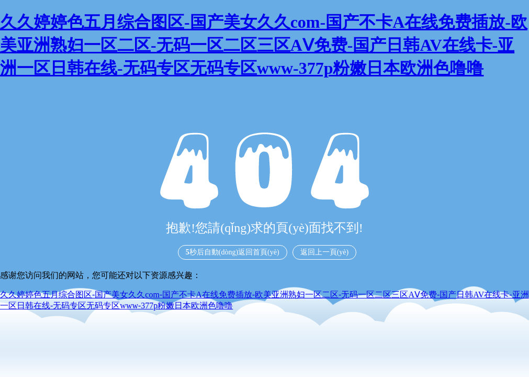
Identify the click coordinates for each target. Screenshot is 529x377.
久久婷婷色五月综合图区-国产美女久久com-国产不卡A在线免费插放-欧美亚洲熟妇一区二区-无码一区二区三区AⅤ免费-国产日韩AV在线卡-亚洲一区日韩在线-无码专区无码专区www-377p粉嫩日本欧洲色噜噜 (263, 45)
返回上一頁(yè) (324, 252)
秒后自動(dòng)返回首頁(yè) (232, 252)
